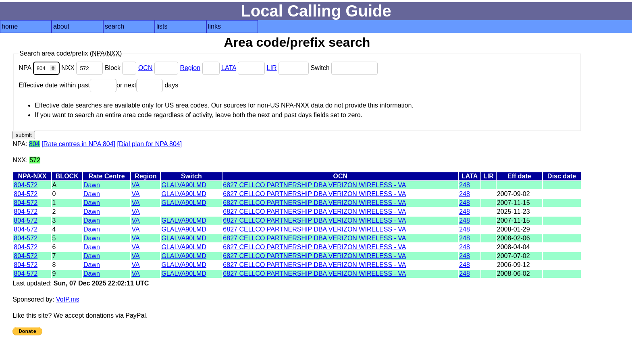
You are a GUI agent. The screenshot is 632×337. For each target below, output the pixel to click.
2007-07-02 (513, 255)
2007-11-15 (513, 202)
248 (464, 185)
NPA (40, 67)
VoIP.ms (67, 299)
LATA (228, 67)
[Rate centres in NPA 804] (78, 144)
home (10, 26)
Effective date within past (67, 85)
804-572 (25, 185)
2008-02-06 (513, 238)
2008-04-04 (513, 247)
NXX (83, 67)
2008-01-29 (513, 229)
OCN (145, 67)
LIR (272, 67)
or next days (147, 85)
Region (190, 67)
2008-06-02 (513, 273)
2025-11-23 (513, 211)
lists (162, 26)
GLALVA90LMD (183, 185)
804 (34, 144)
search (114, 26)
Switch (344, 67)
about (61, 26)
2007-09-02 (513, 193)
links (214, 26)
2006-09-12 (513, 264)
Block (121, 67)
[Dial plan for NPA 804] (149, 144)
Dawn (91, 185)
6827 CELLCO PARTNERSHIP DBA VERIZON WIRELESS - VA (314, 185)
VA (135, 185)
